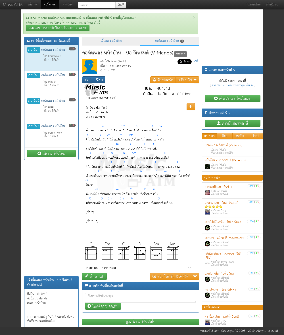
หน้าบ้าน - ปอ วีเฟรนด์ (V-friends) (232, 164)
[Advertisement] (51, 218)
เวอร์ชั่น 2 (33, 101)
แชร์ (195, 61)
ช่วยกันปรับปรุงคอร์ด (171, 276)
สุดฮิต (240, 136)
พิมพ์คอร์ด (163, 80)
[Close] (194, 17)
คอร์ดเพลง (51, 4)
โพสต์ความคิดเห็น (103, 306)
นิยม (225, 136)
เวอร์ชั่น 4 (33, 50)
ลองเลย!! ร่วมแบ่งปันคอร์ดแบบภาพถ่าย (58, 28)
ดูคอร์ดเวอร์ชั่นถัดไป (141, 322)
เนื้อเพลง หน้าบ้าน (111, 41)
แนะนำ (209, 136)
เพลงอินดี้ (67, 4)
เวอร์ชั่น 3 (33, 75)
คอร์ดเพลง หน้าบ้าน (169, 41)
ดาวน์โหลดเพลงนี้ (232, 123)
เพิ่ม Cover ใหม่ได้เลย (232, 98)
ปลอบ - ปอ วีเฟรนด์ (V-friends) (232, 149)
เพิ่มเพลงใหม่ (253, 4)
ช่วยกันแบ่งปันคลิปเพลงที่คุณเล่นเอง (233, 85)
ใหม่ (256, 136)
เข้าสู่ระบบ (272, 4)
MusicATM (13, 4)
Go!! (121, 5)
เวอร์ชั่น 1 (33, 126)
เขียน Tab (94, 276)
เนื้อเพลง (33, 4)
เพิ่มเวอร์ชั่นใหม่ (51, 153)
